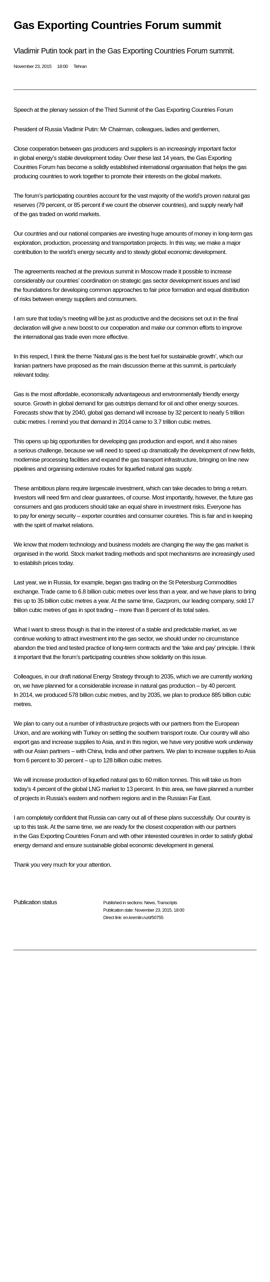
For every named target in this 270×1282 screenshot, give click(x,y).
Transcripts (167, 902)
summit (124, 271)
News (149, 902)
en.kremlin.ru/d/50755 (143, 917)
